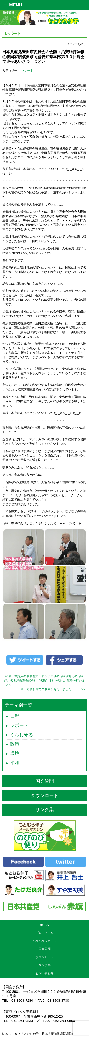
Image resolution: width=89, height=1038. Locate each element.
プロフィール (45, 933)
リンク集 (44, 809)
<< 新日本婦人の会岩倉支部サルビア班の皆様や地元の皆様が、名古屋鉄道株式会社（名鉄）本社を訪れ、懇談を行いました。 (44, 680)
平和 (14, 762)
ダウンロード (44, 795)
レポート (27, 70)
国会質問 (44, 781)
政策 (14, 744)
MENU (12, 4)
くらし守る (21, 734)
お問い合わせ (45, 973)
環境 (14, 753)
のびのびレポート (45, 941)
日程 (14, 715)
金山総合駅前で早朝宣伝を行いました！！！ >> (53, 689)
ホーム (44, 925)
